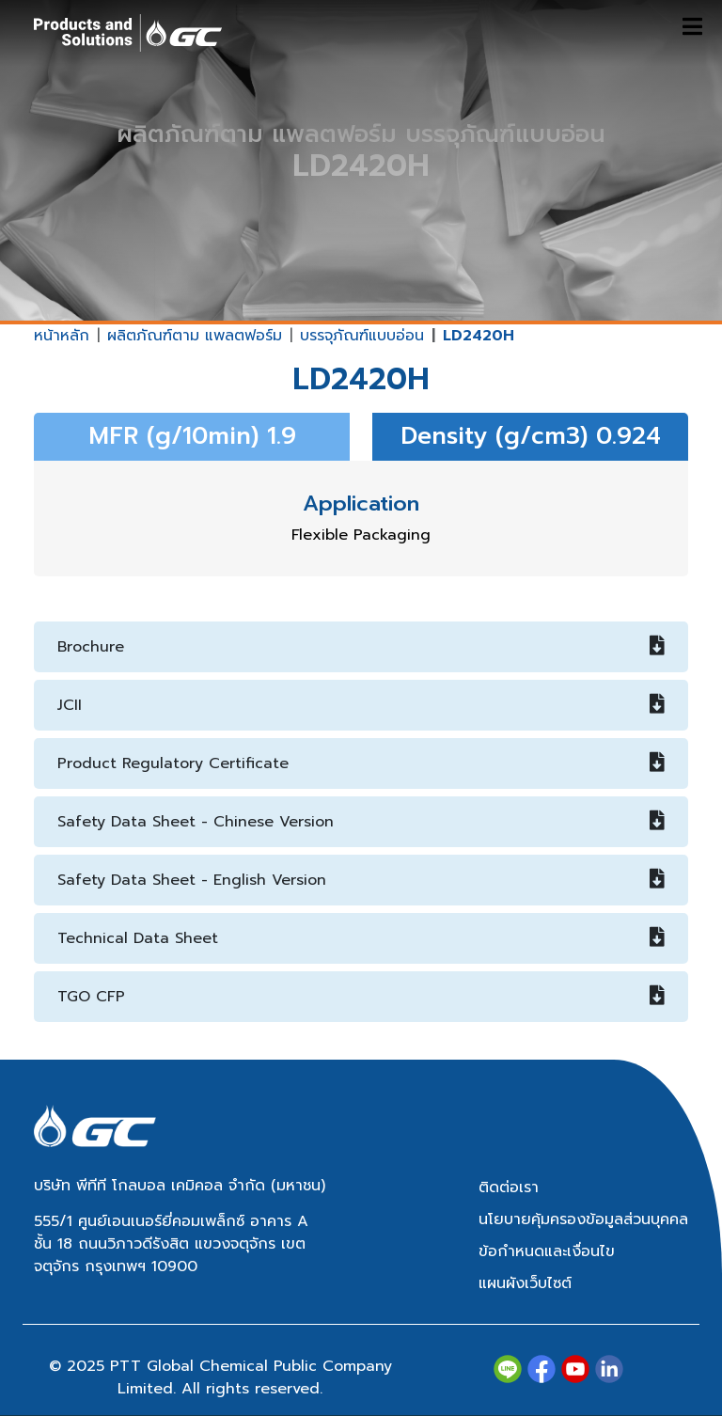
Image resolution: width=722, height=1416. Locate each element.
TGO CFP (361, 996)
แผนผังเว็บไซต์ (525, 1283)
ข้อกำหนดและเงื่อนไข (547, 1251)
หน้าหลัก (61, 335)
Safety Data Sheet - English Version (361, 880)
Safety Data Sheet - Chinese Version (361, 821)
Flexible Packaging (361, 535)
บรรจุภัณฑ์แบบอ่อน (362, 335)
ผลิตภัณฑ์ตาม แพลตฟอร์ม (194, 335)
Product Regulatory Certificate (361, 763)
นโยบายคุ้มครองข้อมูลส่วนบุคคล (583, 1219)
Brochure (361, 647)
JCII (361, 705)
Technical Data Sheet (361, 938)
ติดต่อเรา (509, 1187)
